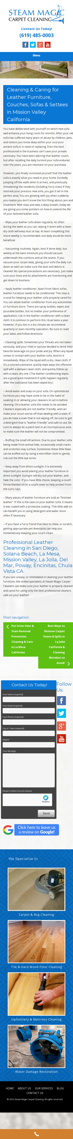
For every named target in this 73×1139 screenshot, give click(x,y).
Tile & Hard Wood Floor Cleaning (36, 967)
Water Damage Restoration (36, 1072)
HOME (10, 1088)
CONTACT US (35, 1093)
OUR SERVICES (44, 1088)
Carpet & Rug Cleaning (36, 915)
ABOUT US (24, 1088)
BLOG (60, 1088)
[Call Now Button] (36, 1134)
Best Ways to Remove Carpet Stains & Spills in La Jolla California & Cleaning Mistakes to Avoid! (56, 645)
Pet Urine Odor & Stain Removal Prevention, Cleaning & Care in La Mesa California (20, 638)
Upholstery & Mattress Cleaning (36, 1019)
